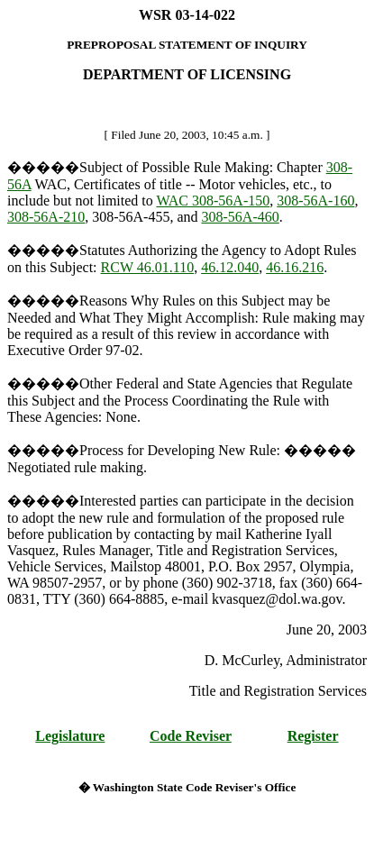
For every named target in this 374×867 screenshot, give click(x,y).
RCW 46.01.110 (148, 267)
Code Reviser (191, 736)
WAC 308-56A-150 (212, 200)
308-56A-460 (240, 216)
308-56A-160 (315, 200)
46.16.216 (295, 267)
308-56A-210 (46, 216)
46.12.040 (230, 267)
